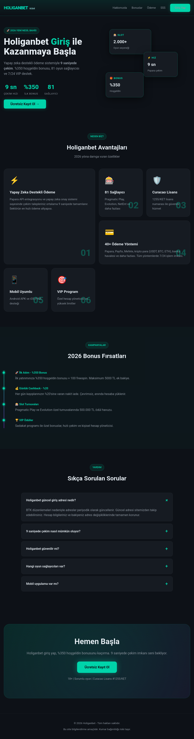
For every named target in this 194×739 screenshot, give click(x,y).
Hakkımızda (120, 7)
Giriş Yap (180, 7)
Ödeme (151, 7)
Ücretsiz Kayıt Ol (97, 667)
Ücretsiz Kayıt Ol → (24, 104)
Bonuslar (137, 7)
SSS (162, 7)
